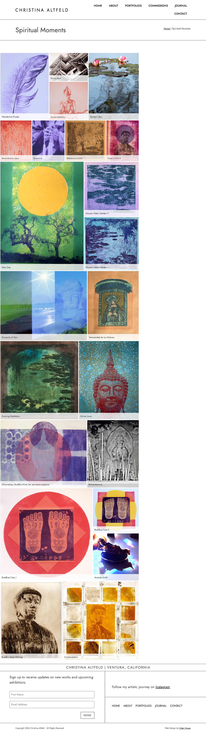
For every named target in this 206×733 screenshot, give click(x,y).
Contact (180, 14)
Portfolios (133, 6)
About (113, 6)
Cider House (185, 728)
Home (98, 6)
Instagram (163, 686)
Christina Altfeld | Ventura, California (108, 667)
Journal (181, 6)
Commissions (158, 6)
